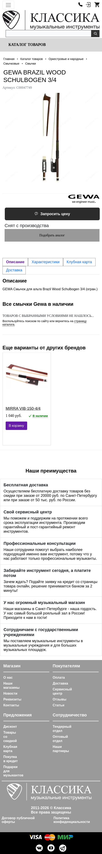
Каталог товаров (27, 45)
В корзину (16, 425)
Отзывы (59, 699)
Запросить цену (52, 214)
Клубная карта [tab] (79, 262)
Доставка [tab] (14, 270)
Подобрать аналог (52, 235)
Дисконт (10, 726)
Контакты (11, 705)
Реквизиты (12, 699)
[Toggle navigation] (8, 5)
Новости (10, 693)
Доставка (60, 683)
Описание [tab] (15, 262)
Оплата (59, 677)
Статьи (58, 705)
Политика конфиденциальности (72, 820)
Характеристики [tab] (45, 262)
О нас (8, 677)
